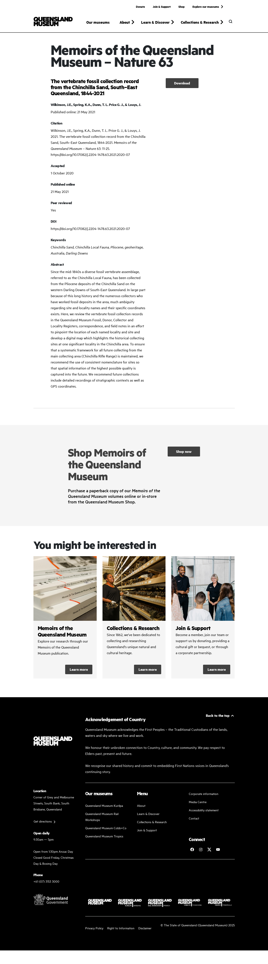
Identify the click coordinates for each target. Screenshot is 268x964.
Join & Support (162, 6)
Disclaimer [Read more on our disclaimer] (144, 932)
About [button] (125, 22)
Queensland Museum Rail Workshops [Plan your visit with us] (101, 821)
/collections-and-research (134, 621)
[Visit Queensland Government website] (50, 903)
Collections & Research (152, 826)
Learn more (79, 673)
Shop (181, 6)
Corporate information (203, 798)
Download (182, 86)
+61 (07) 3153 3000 (46, 885)
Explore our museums (205, 6)
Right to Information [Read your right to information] (120, 932)
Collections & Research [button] (200, 22)
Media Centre (198, 806)
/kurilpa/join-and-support (203, 621)
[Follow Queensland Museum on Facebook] (192, 853)
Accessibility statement (204, 814)
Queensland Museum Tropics (104, 840)
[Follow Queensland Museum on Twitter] (209, 853)
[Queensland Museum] (53, 21)
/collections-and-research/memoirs (65, 621)
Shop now (184, 455)
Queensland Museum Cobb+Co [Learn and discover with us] (105, 832)
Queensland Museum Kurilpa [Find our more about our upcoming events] (104, 809)
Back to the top (218, 719)
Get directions (43, 825)
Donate (140, 6)
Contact (194, 822)
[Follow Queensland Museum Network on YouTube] (218, 853)
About (141, 809)
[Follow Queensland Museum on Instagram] (200, 853)
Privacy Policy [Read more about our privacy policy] (94, 932)
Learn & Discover (148, 818)
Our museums (98, 22)
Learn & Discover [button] (155, 22)
